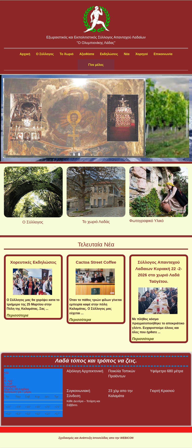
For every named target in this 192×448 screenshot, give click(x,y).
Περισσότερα (17, 315)
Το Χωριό (66, 54)
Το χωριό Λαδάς (96, 222)
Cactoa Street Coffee (96, 262)
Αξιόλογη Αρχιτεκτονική (85, 371)
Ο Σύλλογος (45, 54)
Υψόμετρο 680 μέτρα (166, 371)
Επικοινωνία (163, 54)
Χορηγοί (141, 54)
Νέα (127, 54)
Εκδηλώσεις (109, 54)
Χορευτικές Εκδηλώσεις (33, 262)
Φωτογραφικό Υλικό (146, 221)
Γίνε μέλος (96, 64)
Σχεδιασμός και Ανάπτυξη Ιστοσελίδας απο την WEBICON (96, 437)
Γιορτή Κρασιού (162, 391)
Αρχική (25, 54)
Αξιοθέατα (86, 54)
